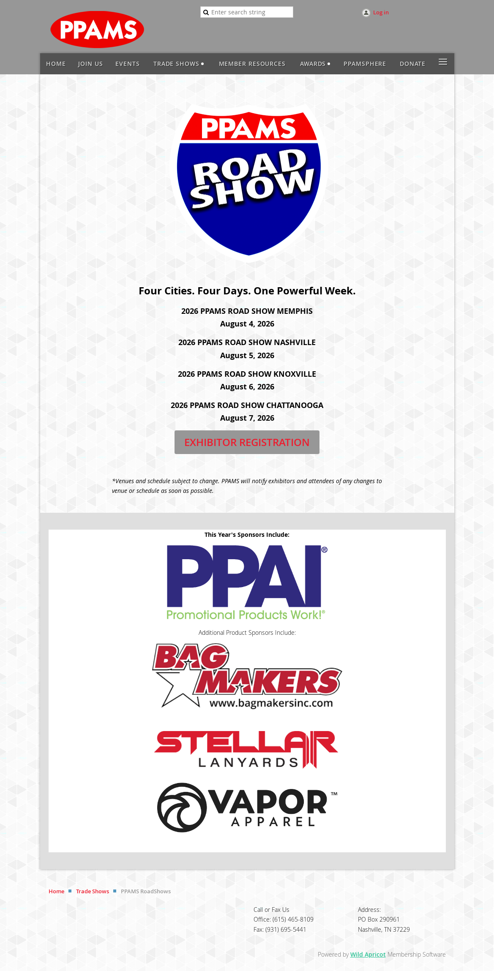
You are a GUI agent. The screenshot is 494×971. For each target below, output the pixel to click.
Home (56, 891)
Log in (381, 12)
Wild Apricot (368, 954)
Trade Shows (92, 891)
